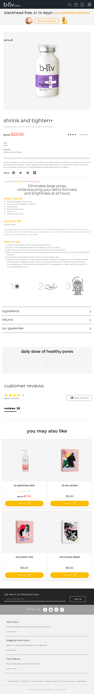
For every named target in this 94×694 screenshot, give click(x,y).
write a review (79, 398)
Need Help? (81, 681)
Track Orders (13, 681)
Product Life (12, 221)
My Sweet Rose (24, 557)
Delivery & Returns (52, 681)
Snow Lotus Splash (69, 557)
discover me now (47, 21)
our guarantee (13, 328)
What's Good (13, 198)
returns (7, 320)
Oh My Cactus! (70, 485)
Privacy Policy (69, 681)
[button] (45, 114)
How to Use (12, 241)
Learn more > (11, 631)
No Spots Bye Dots (24, 485)
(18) (29, 491)
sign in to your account (82, 5)
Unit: (5, 143)
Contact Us (25, 681)
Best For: (7, 149)
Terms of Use (38, 681)
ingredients (10, 311)
